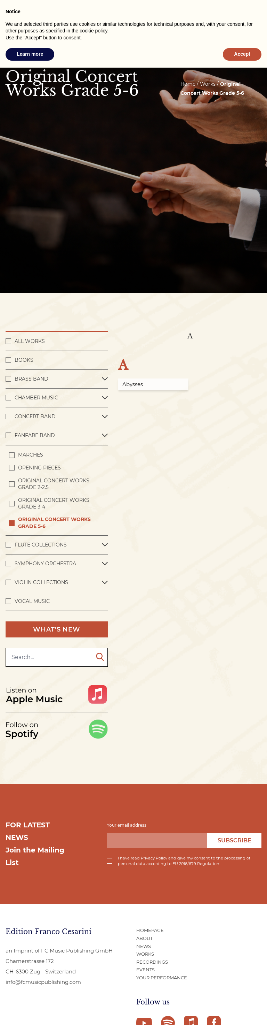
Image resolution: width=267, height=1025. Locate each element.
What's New (56, 629)
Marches (30, 455)
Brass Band (31, 379)
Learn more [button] (30, 54)
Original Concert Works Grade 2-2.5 (53, 483)
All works (30, 341)
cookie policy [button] (93, 30)
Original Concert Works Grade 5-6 (54, 522)
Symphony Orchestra (45, 563)
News (143, 946)
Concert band (35, 416)
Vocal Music (32, 601)
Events (145, 969)
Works (145, 954)
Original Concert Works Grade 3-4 (53, 503)
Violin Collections (41, 582)
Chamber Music (36, 398)
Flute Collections (41, 545)
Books (24, 360)
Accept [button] (242, 54)
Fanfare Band (35, 435)
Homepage (150, 930)
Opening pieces (39, 468)
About (144, 938)
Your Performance (161, 977)
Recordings (152, 962)
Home (187, 84)
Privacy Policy (154, 858)
